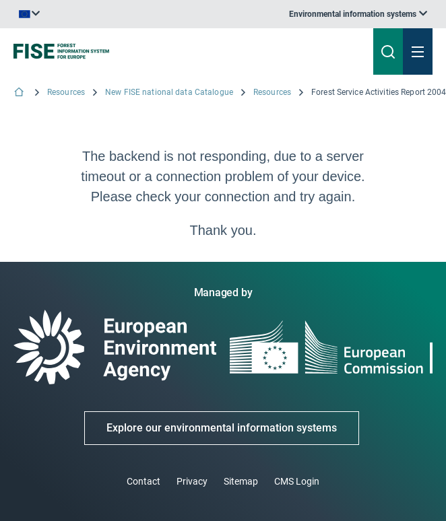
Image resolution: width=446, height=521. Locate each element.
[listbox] (358, 14)
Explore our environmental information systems (221, 427)
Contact (143, 481)
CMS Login (296, 481)
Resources (66, 92)
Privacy (192, 481)
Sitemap (241, 481)
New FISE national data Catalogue (169, 92)
